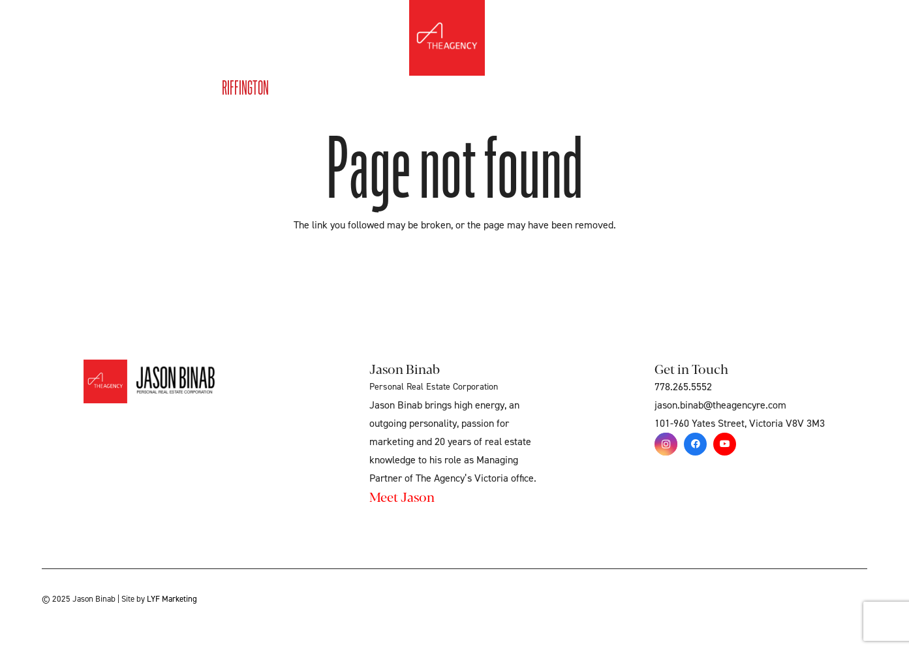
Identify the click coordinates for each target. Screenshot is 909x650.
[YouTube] (724, 444)
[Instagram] (666, 444)
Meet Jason (402, 496)
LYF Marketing (172, 599)
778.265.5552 (683, 387)
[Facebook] (695, 444)
